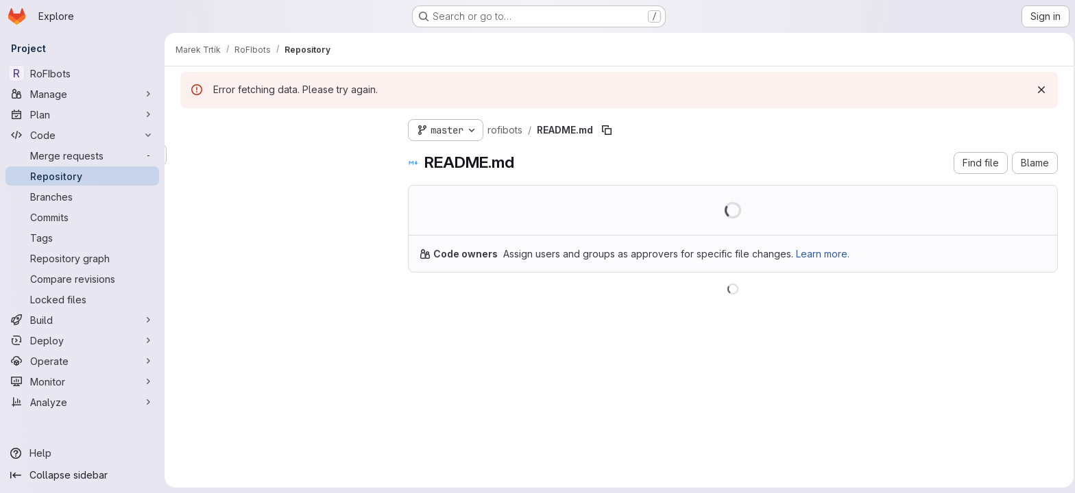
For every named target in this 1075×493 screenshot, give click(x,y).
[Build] (82, 319)
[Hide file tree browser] (189, 127)
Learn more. (820, 254)
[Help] (82, 453)
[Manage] (82, 93)
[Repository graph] (82, 258)
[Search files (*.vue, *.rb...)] (281, 155)
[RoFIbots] (82, 73)
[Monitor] (82, 381)
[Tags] (82, 237)
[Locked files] (82, 299)
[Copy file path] (605, 130)
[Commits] (82, 217)
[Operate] (82, 360)
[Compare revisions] (82, 278)
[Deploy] (82, 340)
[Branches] (82, 196)
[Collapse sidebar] (82, 475)
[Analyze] (82, 402)
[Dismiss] (1039, 89)
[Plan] (82, 114)
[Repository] (82, 176)
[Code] (82, 134)
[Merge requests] (82, 155)
